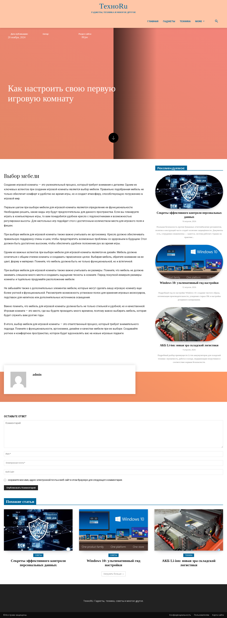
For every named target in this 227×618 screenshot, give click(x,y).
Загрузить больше (113, 573)
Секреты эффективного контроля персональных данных (38, 563)
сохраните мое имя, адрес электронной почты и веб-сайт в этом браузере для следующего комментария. (65, 480)
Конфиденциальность (180, 615)
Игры (85, 37)
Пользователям (201, 615)
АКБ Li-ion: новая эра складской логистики (189, 345)
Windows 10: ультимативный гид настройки (189, 282)
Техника (188, 555)
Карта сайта (218, 615)
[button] (216, 21)
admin (37, 374)
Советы (38, 555)
